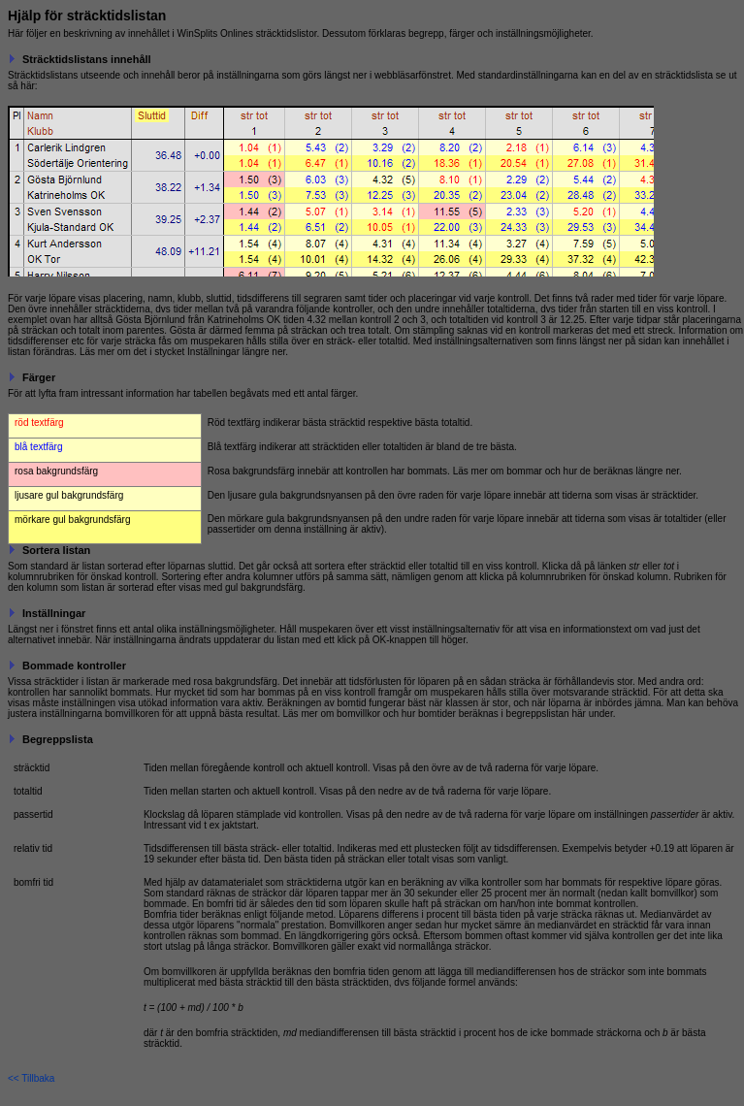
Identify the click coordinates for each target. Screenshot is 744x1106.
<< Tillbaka (31, 1078)
